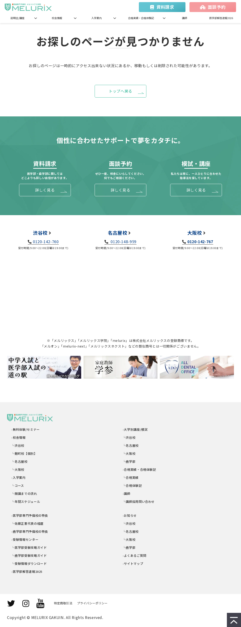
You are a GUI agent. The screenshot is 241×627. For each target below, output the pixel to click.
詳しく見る (45, 190)
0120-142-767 (200, 241)
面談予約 (216, 7)
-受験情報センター (25, 539)
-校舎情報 (19, 437)
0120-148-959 (123, 241)
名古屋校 (117, 232)
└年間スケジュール (26, 501)
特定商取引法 (63, 603)
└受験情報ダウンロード (29, 563)
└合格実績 (131, 477)
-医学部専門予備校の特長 (30, 515)
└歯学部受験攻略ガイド (29, 555)
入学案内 (96, 18)
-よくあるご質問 (134, 555)
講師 (184, 18)
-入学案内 (19, 477)
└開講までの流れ (24, 493)
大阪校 (194, 232)
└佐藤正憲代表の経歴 (28, 523)
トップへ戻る (120, 91)
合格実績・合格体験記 (141, 18)
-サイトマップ (133, 563)
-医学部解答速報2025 (27, 571)
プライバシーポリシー (92, 603)
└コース (18, 485)
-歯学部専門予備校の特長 (30, 531)
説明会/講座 (17, 18)
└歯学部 (129, 461)
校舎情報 (57, 18)
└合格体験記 (132, 485)
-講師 (126, 493)
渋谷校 (40, 232)
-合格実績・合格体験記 (139, 469)
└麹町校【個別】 (24, 453)
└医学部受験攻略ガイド (29, 547)
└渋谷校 (18, 445)
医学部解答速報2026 (221, 18)
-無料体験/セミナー (26, 429)
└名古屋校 (20, 461)
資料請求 (165, 7)
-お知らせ (130, 515)
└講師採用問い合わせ (139, 501)
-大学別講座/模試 (135, 429)
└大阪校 (18, 469)
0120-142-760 (46, 241)
